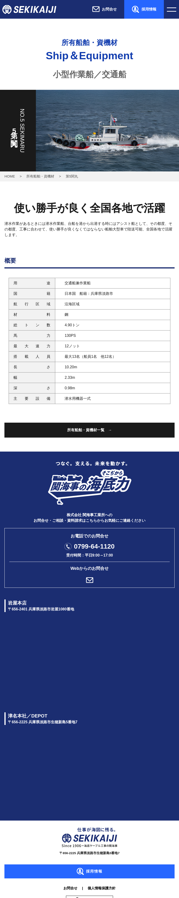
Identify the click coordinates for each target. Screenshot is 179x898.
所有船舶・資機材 (40, 176)
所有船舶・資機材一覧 (85, 430)
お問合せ (70, 888)
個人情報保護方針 (102, 888)
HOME (9, 176)
